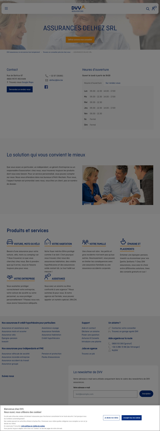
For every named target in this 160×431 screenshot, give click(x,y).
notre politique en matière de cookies (33, 428)
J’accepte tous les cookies (131, 420)
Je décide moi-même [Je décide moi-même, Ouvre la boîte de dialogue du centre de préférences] (111, 420)
